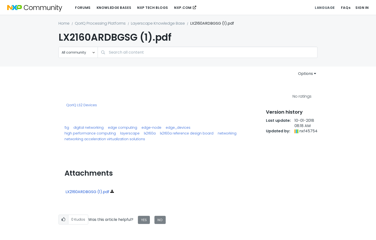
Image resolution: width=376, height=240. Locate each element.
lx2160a (150, 133)
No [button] (160, 220)
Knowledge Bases (114, 7)
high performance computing (90, 133)
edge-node (151, 127)
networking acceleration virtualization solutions (105, 139)
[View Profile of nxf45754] (308, 131)
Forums (82, 7)
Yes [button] (144, 220)
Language (325, 7)
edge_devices (178, 127)
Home (64, 23)
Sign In (362, 7)
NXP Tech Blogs (152, 7)
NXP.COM (183, 7)
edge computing (122, 127)
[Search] (207, 52)
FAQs (346, 7)
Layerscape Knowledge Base (158, 23)
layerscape (130, 133)
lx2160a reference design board (186, 133)
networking (227, 133)
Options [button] (305, 73)
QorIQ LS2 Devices (81, 105)
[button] (63, 219)
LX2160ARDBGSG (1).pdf (87, 192)
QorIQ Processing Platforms (100, 23)
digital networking (88, 127)
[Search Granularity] (78, 52)
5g (67, 127)
